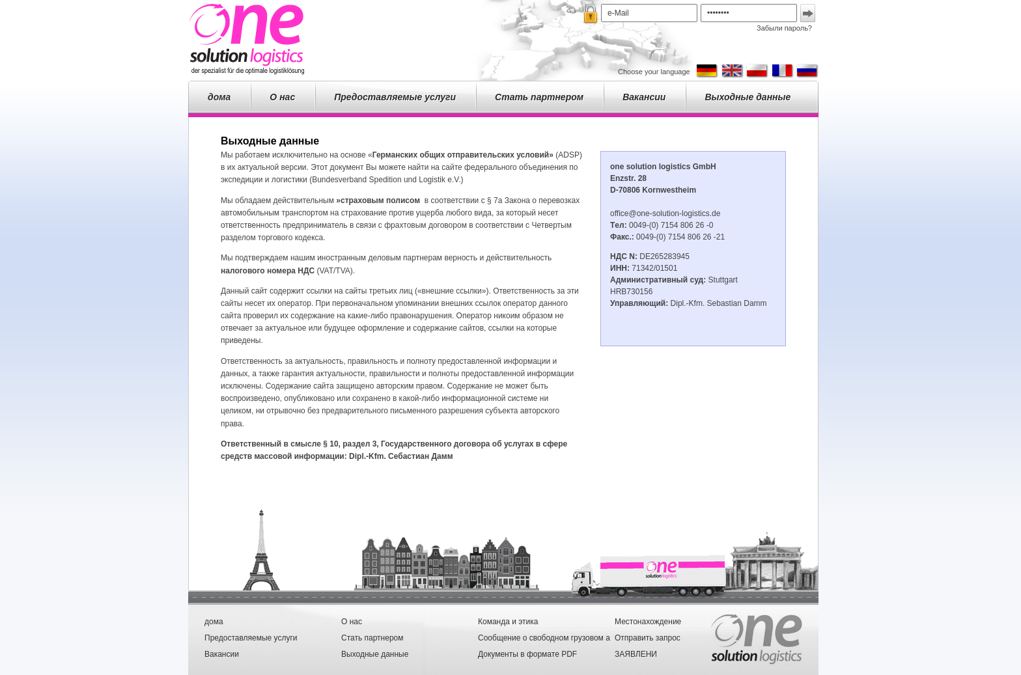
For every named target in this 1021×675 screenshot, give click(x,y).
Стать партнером (539, 97)
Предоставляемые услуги (395, 97)
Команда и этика (508, 621)
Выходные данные (747, 97)
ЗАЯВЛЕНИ (636, 654)
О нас (282, 97)
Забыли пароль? (784, 28)
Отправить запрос (647, 637)
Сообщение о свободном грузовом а (544, 637)
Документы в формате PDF (527, 654)
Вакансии (643, 97)
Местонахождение (648, 621)
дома (219, 97)
